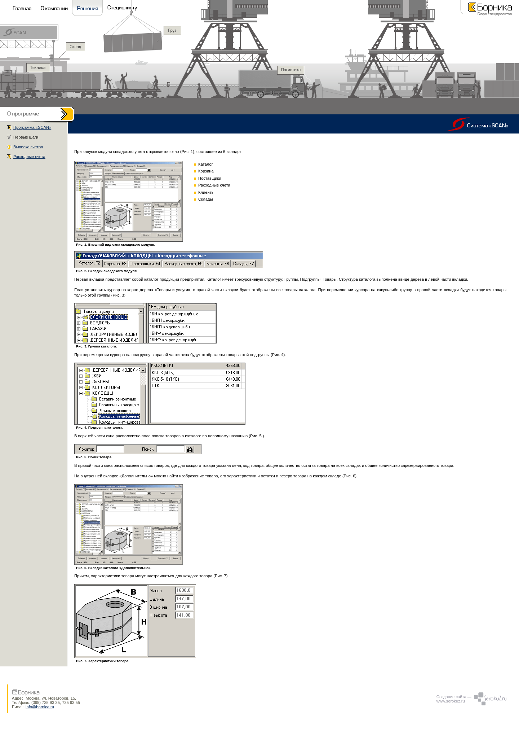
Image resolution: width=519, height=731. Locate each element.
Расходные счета (29, 156)
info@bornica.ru (40, 707)
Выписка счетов (28, 147)
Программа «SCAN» (32, 127)
